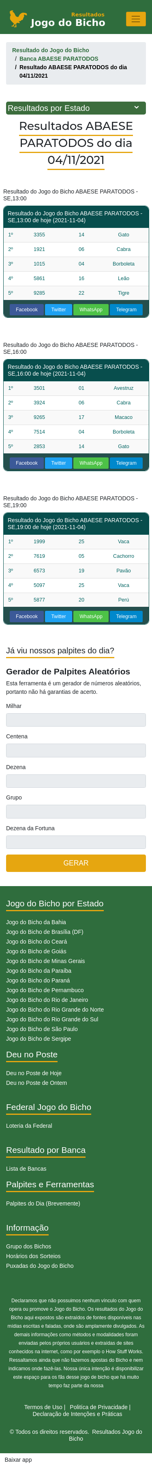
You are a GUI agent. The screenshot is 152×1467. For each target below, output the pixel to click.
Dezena (16, 767)
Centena (17, 736)
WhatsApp (91, 310)
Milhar (13, 706)
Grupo (14, 797)
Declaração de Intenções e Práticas (77, 1414)
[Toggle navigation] (136, 19)
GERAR (75, 863)
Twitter (58, 310)
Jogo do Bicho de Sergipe (38, 1038)
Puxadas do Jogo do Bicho (40, 1266)
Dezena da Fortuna (30, 828)
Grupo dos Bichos (28, 1246)
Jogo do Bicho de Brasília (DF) (44, 932)
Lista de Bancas (26, 1168)
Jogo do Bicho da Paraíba (38, 970)
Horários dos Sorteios (33, 1256)
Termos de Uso (43, 1407)
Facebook (27, 310)
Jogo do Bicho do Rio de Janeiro (47, 1000)
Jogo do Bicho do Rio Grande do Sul (52, 1019)
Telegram (126, 310)
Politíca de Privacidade (98, 1407)
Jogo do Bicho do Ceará (36, 941)
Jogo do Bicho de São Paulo (42, 1029)
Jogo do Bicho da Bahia (36, 922)
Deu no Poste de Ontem (36, 1083)
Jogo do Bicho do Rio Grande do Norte (55, 1009)
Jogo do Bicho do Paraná (38, 980)
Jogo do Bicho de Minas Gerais (45, 961)
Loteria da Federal (29, 1126)
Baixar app (18, 1459)
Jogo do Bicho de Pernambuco (44, 990)
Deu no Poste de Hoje (34, 1073)
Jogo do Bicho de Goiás (36, 951)
